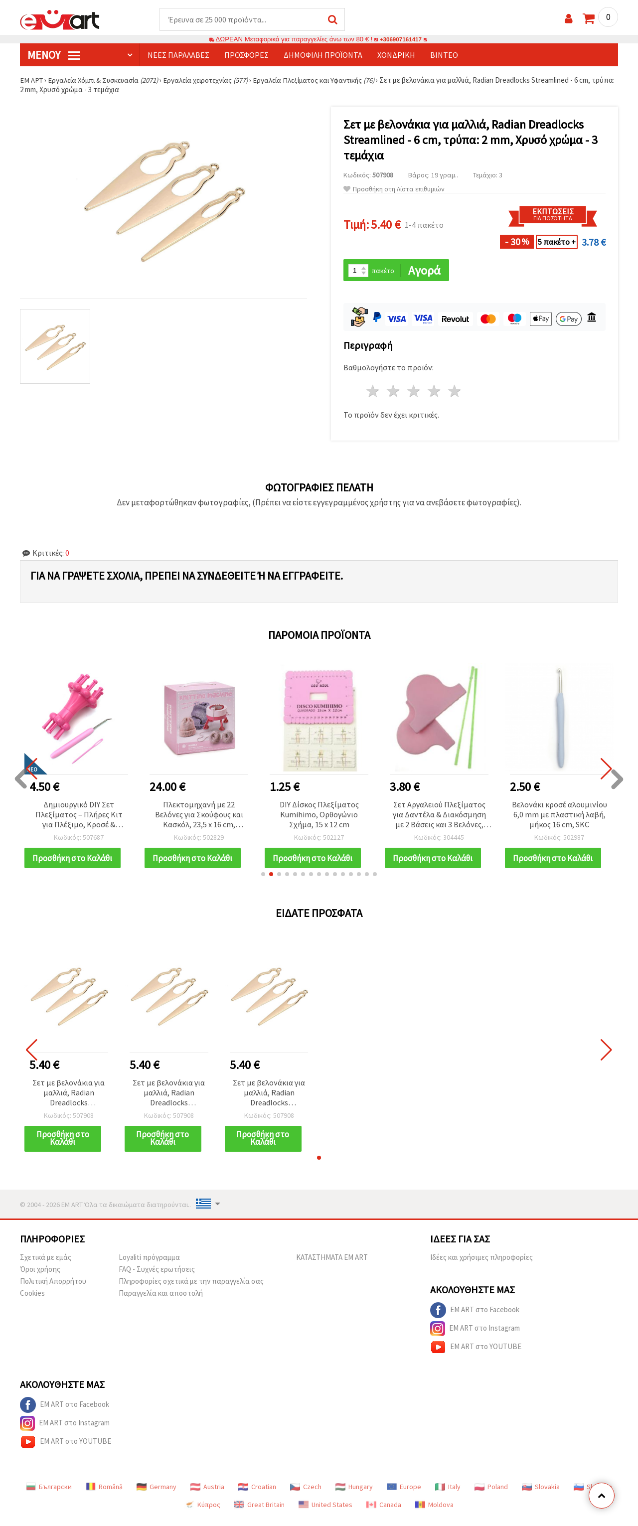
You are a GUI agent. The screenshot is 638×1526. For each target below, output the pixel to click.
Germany (156, 1494)
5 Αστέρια (455, 392)
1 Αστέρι (373, 392)
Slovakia (541, 1494)
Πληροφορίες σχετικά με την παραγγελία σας (191, 1288)
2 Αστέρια (394, 392)
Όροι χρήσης (40, 1276)
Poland (491, 1494)
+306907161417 (401, 39)
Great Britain (259, 1512)
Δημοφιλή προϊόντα (323, 55)
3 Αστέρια (414, 392)
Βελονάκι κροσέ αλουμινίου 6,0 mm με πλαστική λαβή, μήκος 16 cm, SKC (559, 815)
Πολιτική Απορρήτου (53, 1288)
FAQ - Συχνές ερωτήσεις (157, 1276)
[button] (263, 881)
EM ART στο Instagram (475, 1336)
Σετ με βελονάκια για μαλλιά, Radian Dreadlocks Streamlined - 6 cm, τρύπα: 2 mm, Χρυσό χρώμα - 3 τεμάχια (68, 1100)
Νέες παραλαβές (178, 55)
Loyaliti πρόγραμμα (149, 1264)
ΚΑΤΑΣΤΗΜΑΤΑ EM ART (332, 1264)
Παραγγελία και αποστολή (161, 1300)
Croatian (257, 1494)
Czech (305, 1494)
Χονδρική (396, 55)
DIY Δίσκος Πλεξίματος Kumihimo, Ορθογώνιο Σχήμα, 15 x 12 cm (319, 815)
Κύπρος (202, 1512)
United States (325, 1512)
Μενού (53, 55)
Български (49, 1494)
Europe (404, 1494)
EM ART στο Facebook (474, 1318)
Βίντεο (444, 55)
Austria (207, 1494)
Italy (448, 1494)
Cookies (32, 1300)
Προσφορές (246, 55)
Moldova (434, 1512)
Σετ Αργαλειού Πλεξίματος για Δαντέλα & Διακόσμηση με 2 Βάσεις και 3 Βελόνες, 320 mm (439, 816)
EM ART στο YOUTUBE (475, 1355)
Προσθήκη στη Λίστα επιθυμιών (394, 189)
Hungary (354, 1494)
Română (104, 1494)
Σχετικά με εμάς (45, 1264)
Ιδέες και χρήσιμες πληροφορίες (481, 1264)
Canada (383, 1512)
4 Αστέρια (434, 392)
